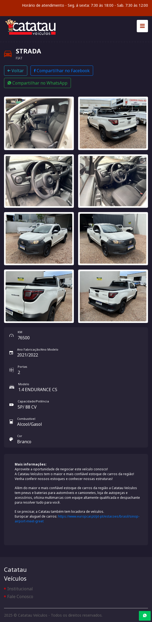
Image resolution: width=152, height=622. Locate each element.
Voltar (15, 71)
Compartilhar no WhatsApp (37, 83)
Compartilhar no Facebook (62, 71)
